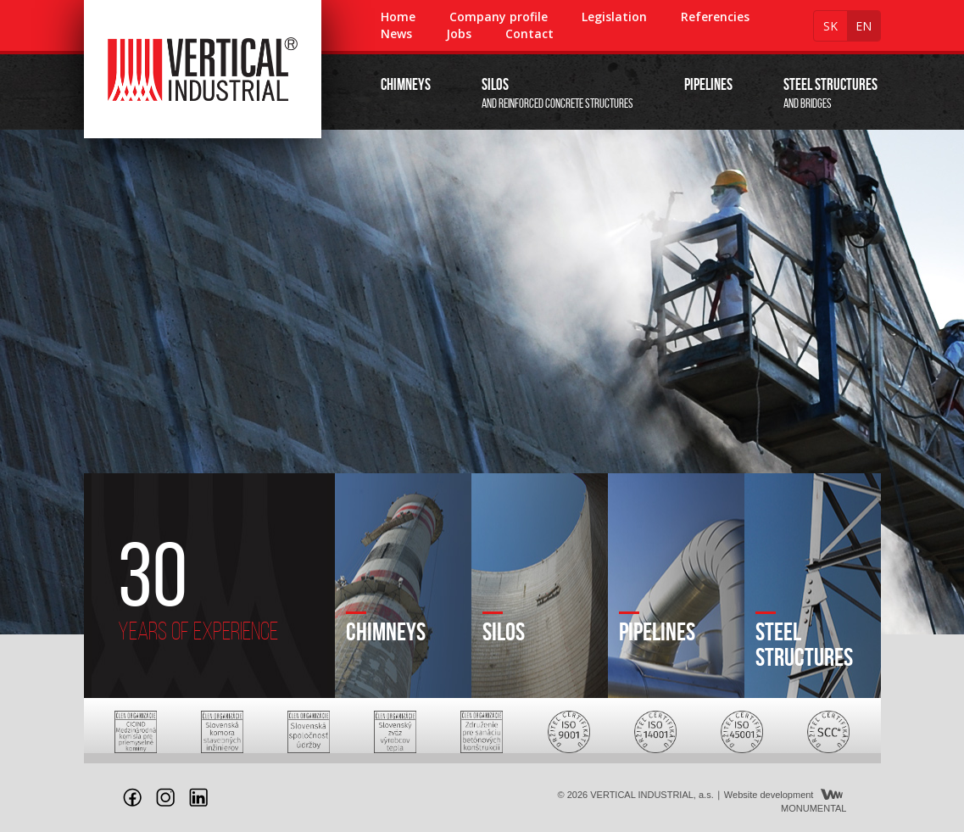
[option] (482, 382)
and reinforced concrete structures (557, 92)
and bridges (830, 92)
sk (830, 26)
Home (398, 16)
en (863, 26)
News (396, 33)
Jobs (458, 33)
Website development (769, 795)
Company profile (498, 16)
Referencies (715, 16)
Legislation (614, 16)
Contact (529, 33)
